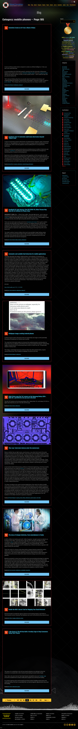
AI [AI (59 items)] (65, 37)
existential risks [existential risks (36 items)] (64, 45)
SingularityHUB (65, 183)
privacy (22, 618)
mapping (14, 618)
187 (33, 700)
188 (36, 700)
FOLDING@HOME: (49, 717)
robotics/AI (21, 85)
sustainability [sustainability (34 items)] (67, 56)
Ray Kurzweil (65, 71)
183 (21, 700)
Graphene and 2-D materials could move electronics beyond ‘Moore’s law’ (26, 137)
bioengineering (65, 90)
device (22, 468)
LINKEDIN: (47, 714)
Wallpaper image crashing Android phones (21, 333)
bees (63, 88)
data (12, 542)
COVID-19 (7, 217)
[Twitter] (67, 725)
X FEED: (16, 715)
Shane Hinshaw (10, 85)
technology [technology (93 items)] (71, 56)
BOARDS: (63, 715)
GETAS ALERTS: (64, 714)
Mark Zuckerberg (65, 76)
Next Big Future (65, 180)
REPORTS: (32, 717)
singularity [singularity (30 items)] (73, 54)
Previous (9, 700)
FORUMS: (47, 719)
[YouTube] (72, 725)
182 (18, 700)
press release (8, 81)
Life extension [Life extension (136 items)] (70, 50)
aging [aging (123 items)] (63, 37)
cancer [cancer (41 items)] (66, 43)
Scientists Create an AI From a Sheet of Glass (22, 28)
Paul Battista (67, 124)
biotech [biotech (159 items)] (71, 40)
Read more (27, 89)
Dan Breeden (67, 121)
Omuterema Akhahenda (66, 136)
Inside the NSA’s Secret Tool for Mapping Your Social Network (27, 609)
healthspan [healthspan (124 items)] (70, 46)
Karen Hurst (66, 129)
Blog (32, 5)
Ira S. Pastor (66, 163)
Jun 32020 (6, 210)
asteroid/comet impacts (67, 83)
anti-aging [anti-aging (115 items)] (72, 37)
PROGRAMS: (63, 717)
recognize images (43, 73)
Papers (47, 5)
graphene (12, 150)
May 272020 (6, 609)
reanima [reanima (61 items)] (66, 53)
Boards (35, 5)
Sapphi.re (21, 724)
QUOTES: (63, 719)
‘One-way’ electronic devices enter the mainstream (24, 448)
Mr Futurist (64, 178)
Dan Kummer (67, 133)
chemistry (19, 240)
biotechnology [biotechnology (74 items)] (65, 42)
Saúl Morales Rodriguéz (11, 354)
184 (24, 700)
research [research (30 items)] (69, 54)
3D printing (64, 66)
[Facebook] (65, 725)
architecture (64, 81)
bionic (63, 93)
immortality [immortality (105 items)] (66, 48)
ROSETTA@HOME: (18, 719)
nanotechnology (25, 164)
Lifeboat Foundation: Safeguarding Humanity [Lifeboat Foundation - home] (12, 5)
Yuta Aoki (66, 141)
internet (13, 406)
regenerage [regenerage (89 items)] (71, 53)
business (64, 99)
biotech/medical (15, 240)
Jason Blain (66, 159)
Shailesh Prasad (67, 122)
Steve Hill (66, 153)
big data (64, 89)
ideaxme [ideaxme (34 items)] (62, 48)
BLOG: (32, 715)
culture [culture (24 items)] (72, 43)
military (24, 498)
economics (13, 570)
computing (15, 164)
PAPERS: (32, 719)
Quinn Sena (9, 240)
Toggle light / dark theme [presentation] (74, 2)
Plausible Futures (66, 181)
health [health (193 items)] (65, 47)
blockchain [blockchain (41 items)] (72, 42)
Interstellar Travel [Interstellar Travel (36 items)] (72, 48)
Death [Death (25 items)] (73, 43)
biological (64, 91)
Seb (65, 156)
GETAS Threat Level (6, 716)
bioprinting (64, 94)
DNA (63, 70)
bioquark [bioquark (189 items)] (66, 40)
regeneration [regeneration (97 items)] (65, 54)
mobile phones (16, 85)
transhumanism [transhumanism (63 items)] (66, 57)
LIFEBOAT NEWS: (33, 714)
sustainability (23, 570)
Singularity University (66, 74)
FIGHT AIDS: (17, 717)
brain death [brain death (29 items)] (63, 43)
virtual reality (38, 498)
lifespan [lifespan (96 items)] (63, 51)
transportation (28, 570)
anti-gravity (64, 80)
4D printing (64, 67)
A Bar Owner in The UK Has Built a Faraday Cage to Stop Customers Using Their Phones (28, 632)
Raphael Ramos (67, 148)
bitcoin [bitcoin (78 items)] (69, 42)
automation (64, 86)
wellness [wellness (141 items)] (71, 57)
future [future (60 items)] (71, 45)
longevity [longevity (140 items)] (67, 51)
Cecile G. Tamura (67, 140)
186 (30, 700)
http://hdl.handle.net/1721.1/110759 (13, 287)
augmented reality (66, 85)
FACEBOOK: (17, 714)
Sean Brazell (66, 151)
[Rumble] (75, 725)
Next (46, 700)
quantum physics (33, 498)
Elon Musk (64, 73)
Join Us (55, 5)
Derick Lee (9, 570)
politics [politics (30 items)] (64, 53)
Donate (51, 5)
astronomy (64, 84)
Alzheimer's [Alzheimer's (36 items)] (67, 37)
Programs (39, 5)
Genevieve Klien (10, 164)
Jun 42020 (6, 28)
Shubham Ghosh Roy (68, 117)
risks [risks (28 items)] (71, 54)
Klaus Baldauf (67, 138)
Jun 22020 (6, 254)
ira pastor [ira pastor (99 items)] (64, 50)
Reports (43, 5)
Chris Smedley (67, 164)
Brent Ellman (10, 618)
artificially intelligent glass (28, 73)
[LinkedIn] (70, 725)
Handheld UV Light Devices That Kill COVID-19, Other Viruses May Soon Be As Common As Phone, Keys (28, 210)
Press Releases (73, 5)
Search (74, 21)
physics (18, 687)
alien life (64, 79)
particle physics (30, 164)
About (29, 5)
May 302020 (6, 535)
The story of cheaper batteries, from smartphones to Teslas (26, 535)
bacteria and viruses (32, 222)
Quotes (64, 5)
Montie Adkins (67, 161)
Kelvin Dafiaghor (67, 127)
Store (68, 5)
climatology (64, 102)
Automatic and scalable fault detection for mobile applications (27, 254)
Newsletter (60, 5)
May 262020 (6, 632)
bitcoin (63, 96)
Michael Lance (67, 158)
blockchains (64, 98)
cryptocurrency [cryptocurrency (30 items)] (69, 43)
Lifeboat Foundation (10, 724)
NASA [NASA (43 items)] (71, 51)
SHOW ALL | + (64, 166)
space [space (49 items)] (63, 56)
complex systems (66, 103)
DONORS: (47, 715)
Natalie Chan (67, 149)
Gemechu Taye (67, 125)
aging (63, 78)
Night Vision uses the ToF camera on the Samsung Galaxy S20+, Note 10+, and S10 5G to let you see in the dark (27, 397)
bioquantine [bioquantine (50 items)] (71, 38)
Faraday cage (42, 676)
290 (40, 700)
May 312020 (6, 397)
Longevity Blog (65, 176)
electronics (14, 290)
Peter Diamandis (65, 69)
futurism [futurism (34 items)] (73, 45)
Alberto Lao (66, 144)
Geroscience (64, 175)
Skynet (63, 75)
